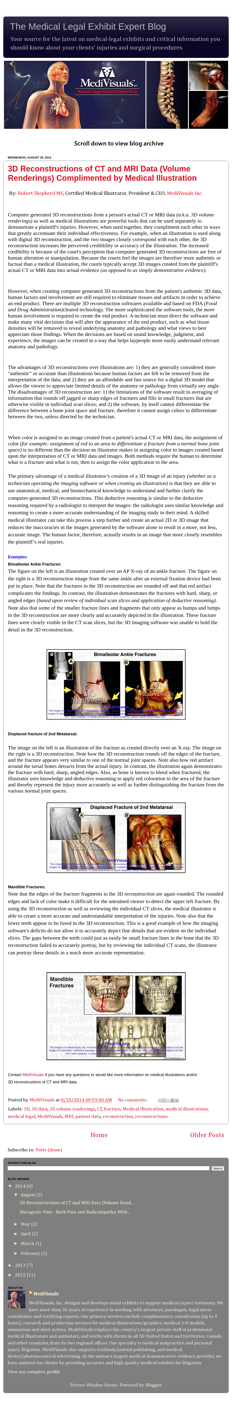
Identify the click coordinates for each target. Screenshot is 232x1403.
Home (99, 1135)
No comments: (133, 1100)
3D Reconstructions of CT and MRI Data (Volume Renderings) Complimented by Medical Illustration (102, 173)
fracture (112, 1109)
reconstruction (118, 1116)
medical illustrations (187, 1109)
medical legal (21, 1116)
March (28, 1243)
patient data (88, 1116)
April (26, 1234)
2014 (21, 1186)
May (26, 1224)
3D (26, 1109)
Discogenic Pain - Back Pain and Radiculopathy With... (75, 1212)
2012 (21, 1275)
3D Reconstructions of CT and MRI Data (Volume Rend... (76, 1202)
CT (99, 1109)
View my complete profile (34, 1372)
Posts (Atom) (48, 1150)
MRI (69, 1116)
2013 (21, 1265)
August (28, 1195)
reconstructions (151, 1116)
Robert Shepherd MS (40, 193)
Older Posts (207, 1135)
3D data (39, 1109)
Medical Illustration (143, 1109)
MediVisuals (33, 1075)
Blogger (153, 1385)
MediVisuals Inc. (184, 193)
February (31, 1253)
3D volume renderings (72, 1109)
